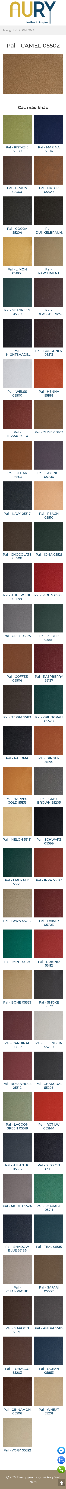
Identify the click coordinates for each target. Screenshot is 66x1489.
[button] (61, 13)
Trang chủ (10, 30)
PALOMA (28, 30)
